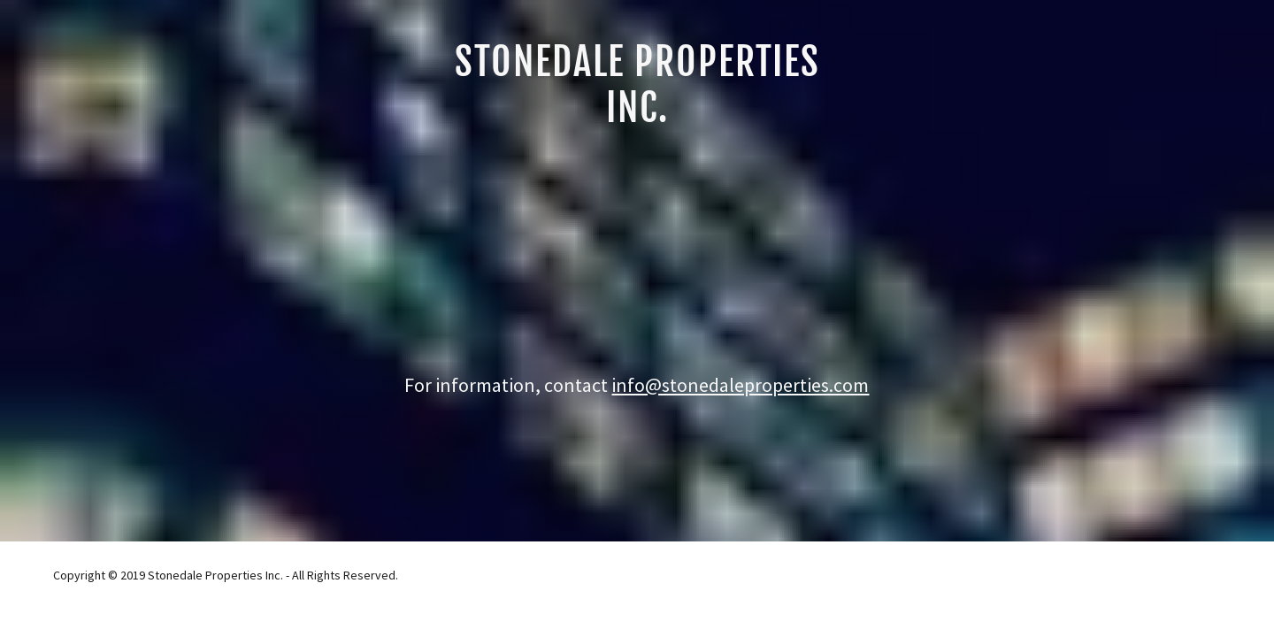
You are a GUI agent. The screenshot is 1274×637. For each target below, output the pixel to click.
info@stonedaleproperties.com (740, 384)
